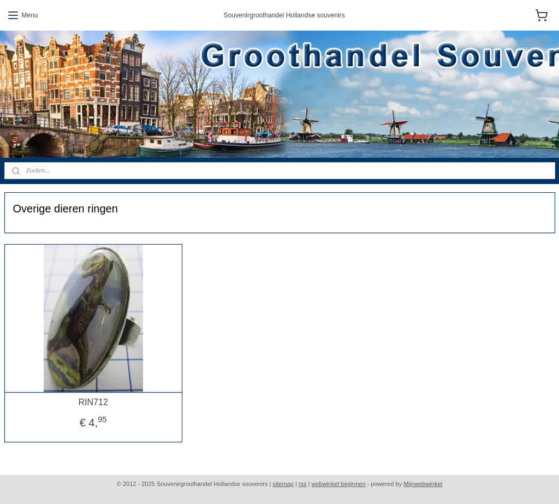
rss (303, 484)
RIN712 (93, 401)
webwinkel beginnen (339, 484)
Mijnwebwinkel (422, 484)
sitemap (283, 484)
